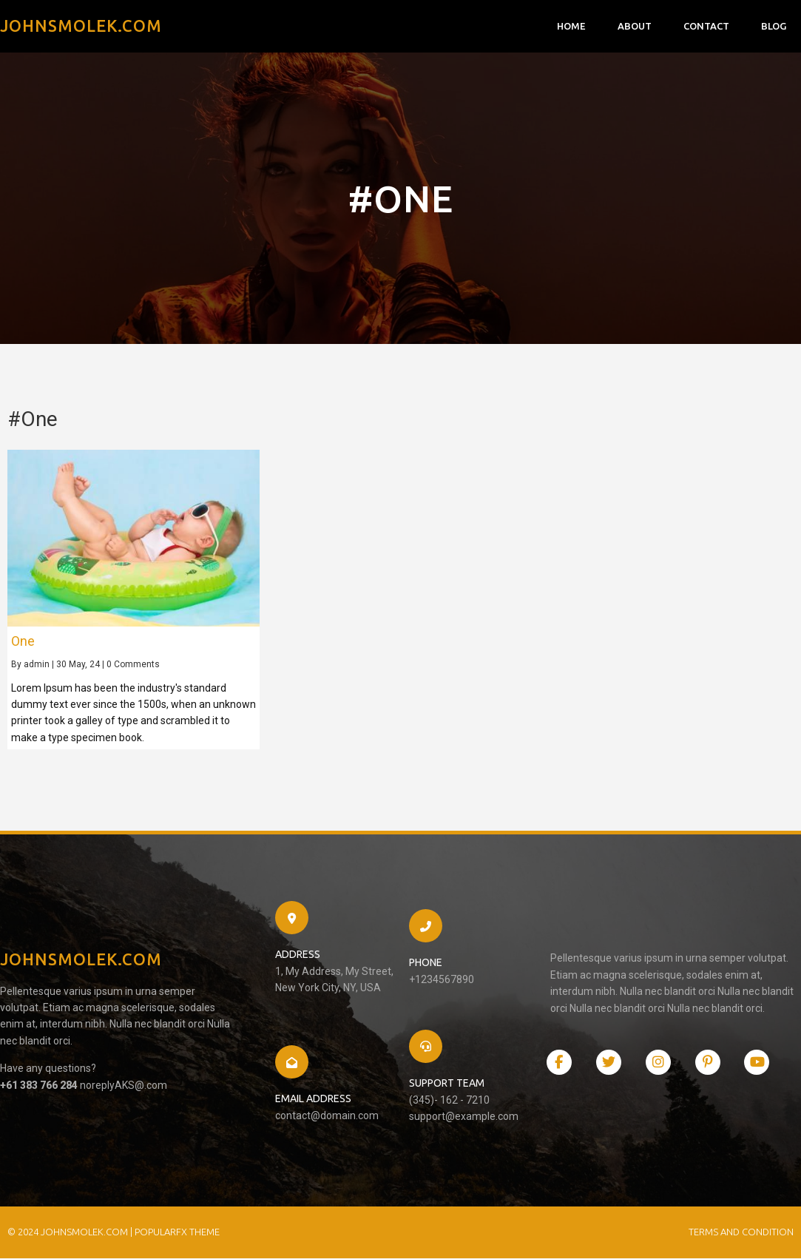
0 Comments (133, 665)
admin (37, 665)
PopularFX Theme (177, 1232)
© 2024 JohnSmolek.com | (71, 1232)
